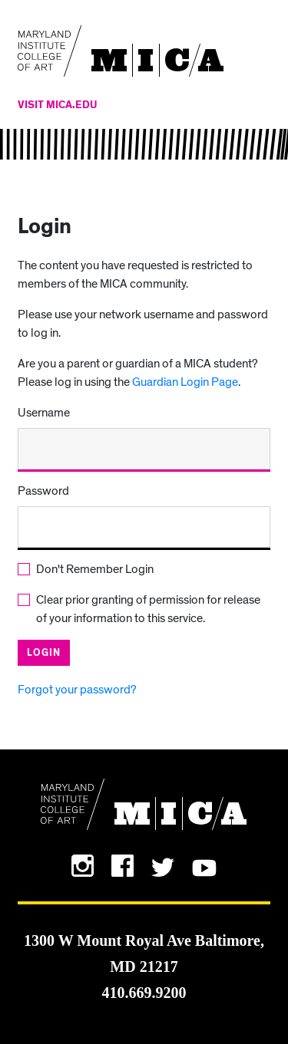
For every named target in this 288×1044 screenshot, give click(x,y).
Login (44, 653)
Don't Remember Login (95, 569)
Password (43, 491)
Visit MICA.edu (58, 105)
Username (44, 412)
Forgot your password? (77, 689)
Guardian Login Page (185, 382)
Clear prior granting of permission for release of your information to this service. (148, 609)
